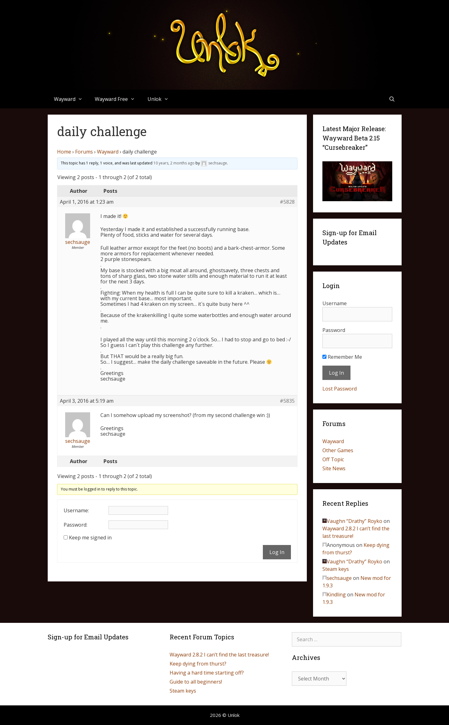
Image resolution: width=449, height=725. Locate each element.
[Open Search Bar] (392, 99)
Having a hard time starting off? (207, 672)
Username (334, 303)
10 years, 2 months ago (174, 163)
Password (333, 330)
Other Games (337, 450)
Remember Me (342, 356)
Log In (276, 552)
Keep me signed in (90, 537)
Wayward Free (118, 99)
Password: (75, 525)
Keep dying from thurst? (198, 663)
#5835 (287, 401)
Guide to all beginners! (196, 681)
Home (64, 151)
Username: (76, 510)
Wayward (71, 99)
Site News (333, 468)
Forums (84, 151)
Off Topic (333, 459)
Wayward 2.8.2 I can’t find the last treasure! (219, 654)
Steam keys (335, 569)
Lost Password (339, 388)
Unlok (161, 99)
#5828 (287, 202)
